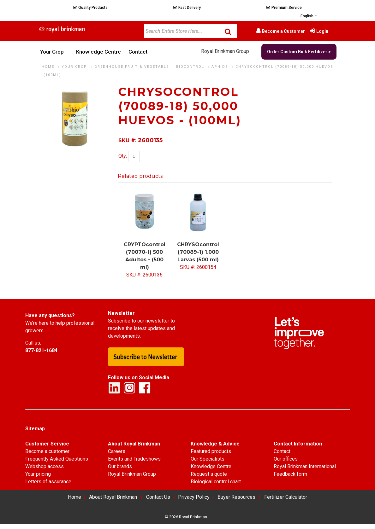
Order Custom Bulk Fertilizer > (299, 51)
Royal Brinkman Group (225, 51)
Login (322, 31)
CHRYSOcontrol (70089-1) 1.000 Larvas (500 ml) (198, 252)
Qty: (122, 156)
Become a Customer (283, 31)
